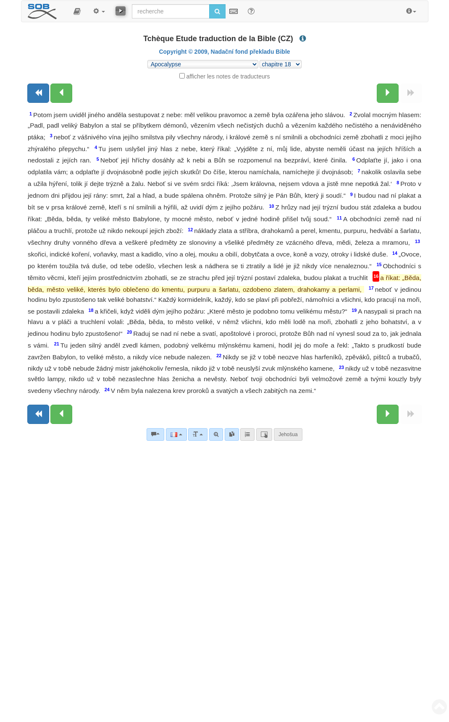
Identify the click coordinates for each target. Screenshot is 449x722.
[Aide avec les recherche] (251, 11)
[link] (232, 434)
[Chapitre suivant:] (388, 93)
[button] (77, 11)
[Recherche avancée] (216, 434)
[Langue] (176, 434)
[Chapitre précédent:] (61, 93)
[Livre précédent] (38, 93)
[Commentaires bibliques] (155, 434)
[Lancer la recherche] (217, 11)
